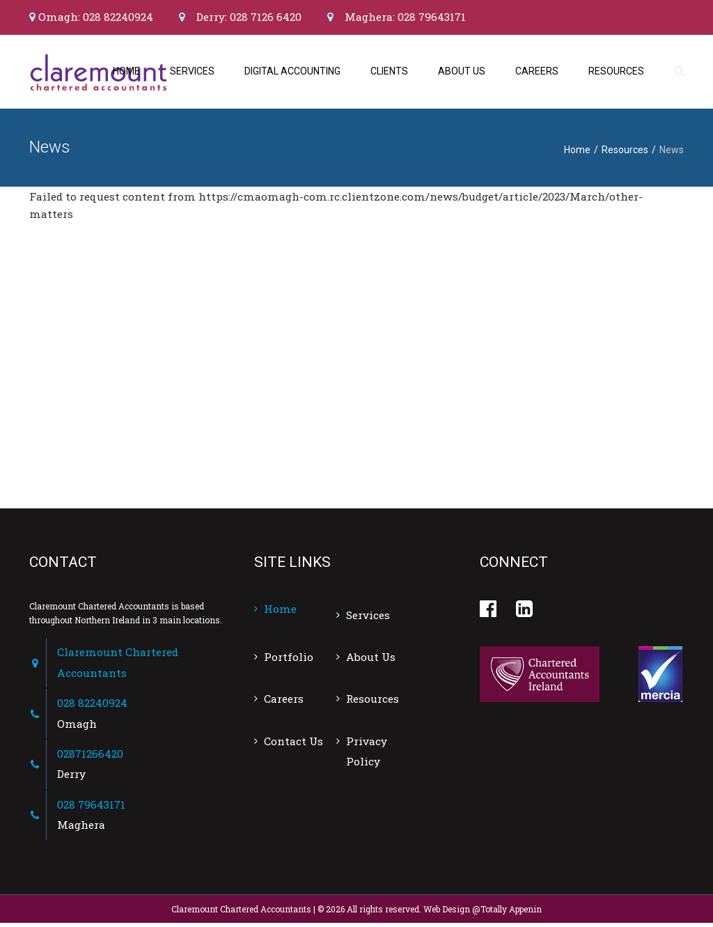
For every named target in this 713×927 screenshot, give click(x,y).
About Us (461, 73)
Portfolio (288, 661)
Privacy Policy (366, 755)
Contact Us (293, 745)
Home (126, 73)
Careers (536, 73)
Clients (389, 73)
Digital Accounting (292, 73)
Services (192, 73)
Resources (616, 73)
